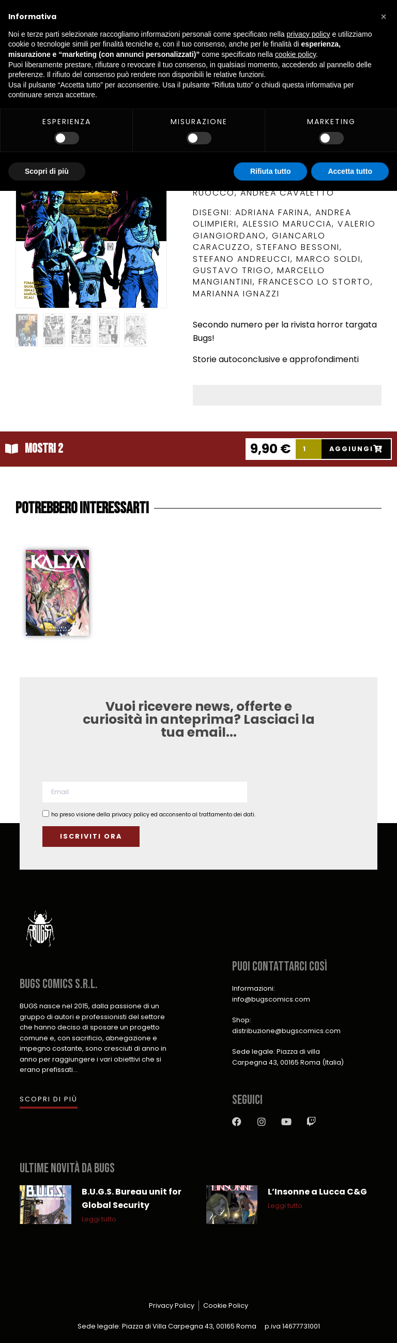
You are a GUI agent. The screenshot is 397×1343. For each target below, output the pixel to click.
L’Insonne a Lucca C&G (317, 1192)
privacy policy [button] (308, 34)
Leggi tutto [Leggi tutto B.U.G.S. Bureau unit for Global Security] (99, 1219)
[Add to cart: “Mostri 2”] (357, 449)
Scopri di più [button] (47, 171)
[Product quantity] (309, 449)
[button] (383, 16)
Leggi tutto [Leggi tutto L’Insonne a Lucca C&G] (285, 1205)
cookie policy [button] (295, 54)
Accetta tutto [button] (350, 171)
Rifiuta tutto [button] (270, 171)
